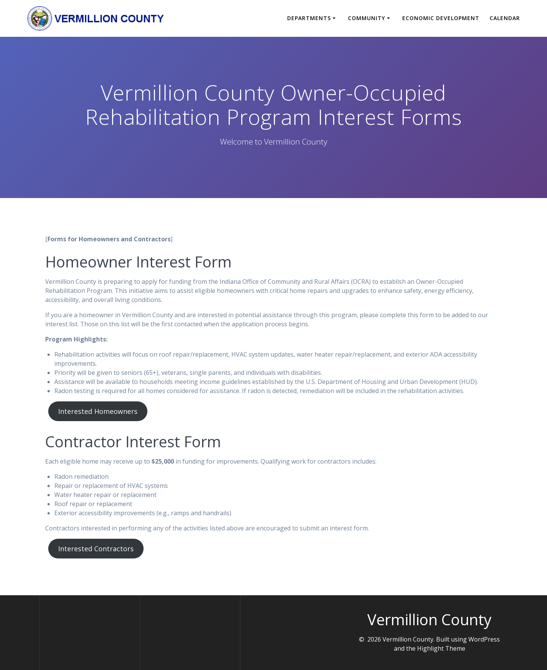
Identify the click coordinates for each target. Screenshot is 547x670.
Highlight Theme (441, 648)
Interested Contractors (96, 548)
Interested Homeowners (98, 411)
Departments (309, 18)
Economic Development (440, 18)
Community (366, 18)
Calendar (505, 18)
